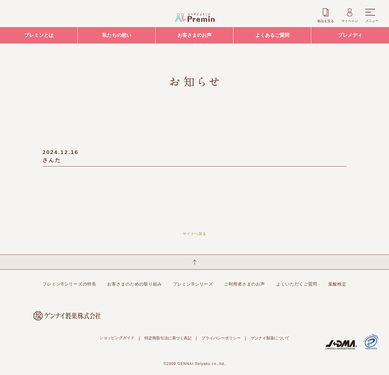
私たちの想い (116, 35)
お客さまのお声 (194, 35)
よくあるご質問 (272, 35)
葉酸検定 (337, 284)
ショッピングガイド (117, 337)
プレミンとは (38, 35)
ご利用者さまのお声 (244, 284)
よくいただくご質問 (296, 284)
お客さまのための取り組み (134, 284)
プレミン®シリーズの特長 (69, 284)
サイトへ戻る (194, 234)
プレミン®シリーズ (193, 284)
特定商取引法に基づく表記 (167, 338)
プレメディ (350, 35)
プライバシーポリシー (221, 338)
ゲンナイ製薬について (270, 338)
